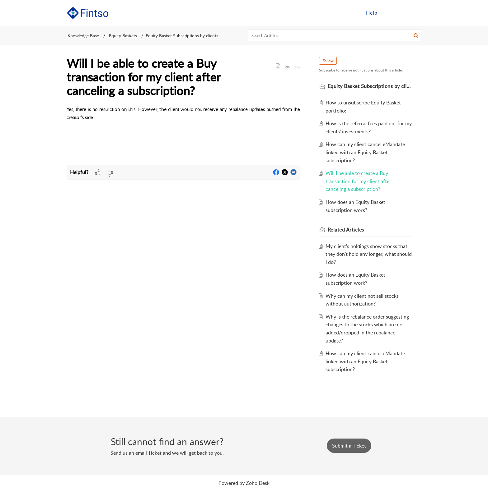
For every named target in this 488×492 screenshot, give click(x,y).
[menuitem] (372, 13)
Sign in (394, 12)
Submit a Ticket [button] (349, 445)
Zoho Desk (258, 483)
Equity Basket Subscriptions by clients (182, 36)
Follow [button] (328, 60)
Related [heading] (347, 229)
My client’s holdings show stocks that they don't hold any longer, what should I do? (367, 254)
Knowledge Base (83, 36)
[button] (414, 13)
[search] (335, 35)
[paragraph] (183, 117)
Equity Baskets (122, 36)
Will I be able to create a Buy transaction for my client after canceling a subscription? (359, 181)
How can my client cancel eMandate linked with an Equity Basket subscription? (366, 152)
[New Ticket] (349, 445)
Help (372, 12)
